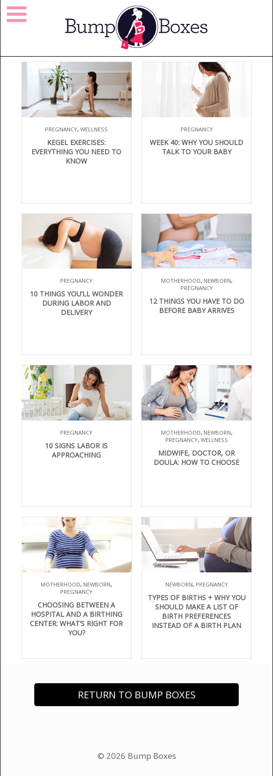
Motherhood (181, 280)
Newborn (217, 280)
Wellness (94, 129)
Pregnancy (61, 129)
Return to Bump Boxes (137, 694)
